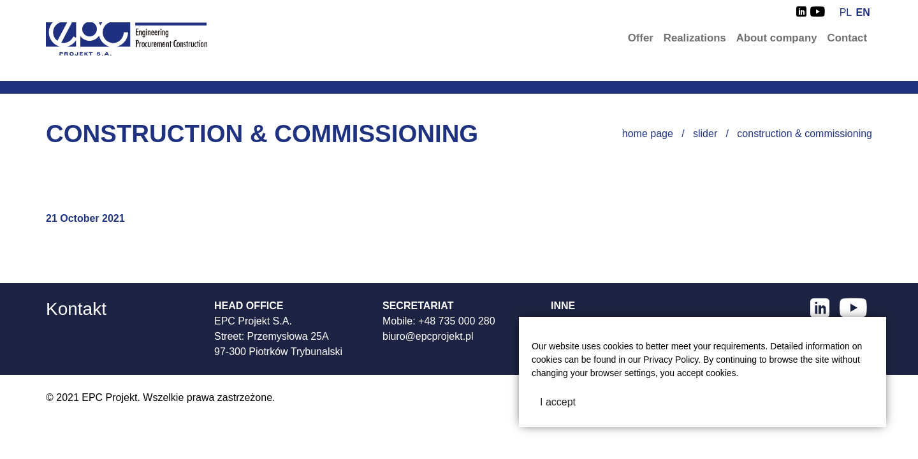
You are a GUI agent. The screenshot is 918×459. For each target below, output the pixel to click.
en (863, 12)
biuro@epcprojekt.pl (428, 336)
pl (846, 12)
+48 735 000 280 (456, 321)
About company (776, 38)
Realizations (695, 38)
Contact (847, 38)
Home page (647, 133)
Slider (705, 133)
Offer (640, 38)
